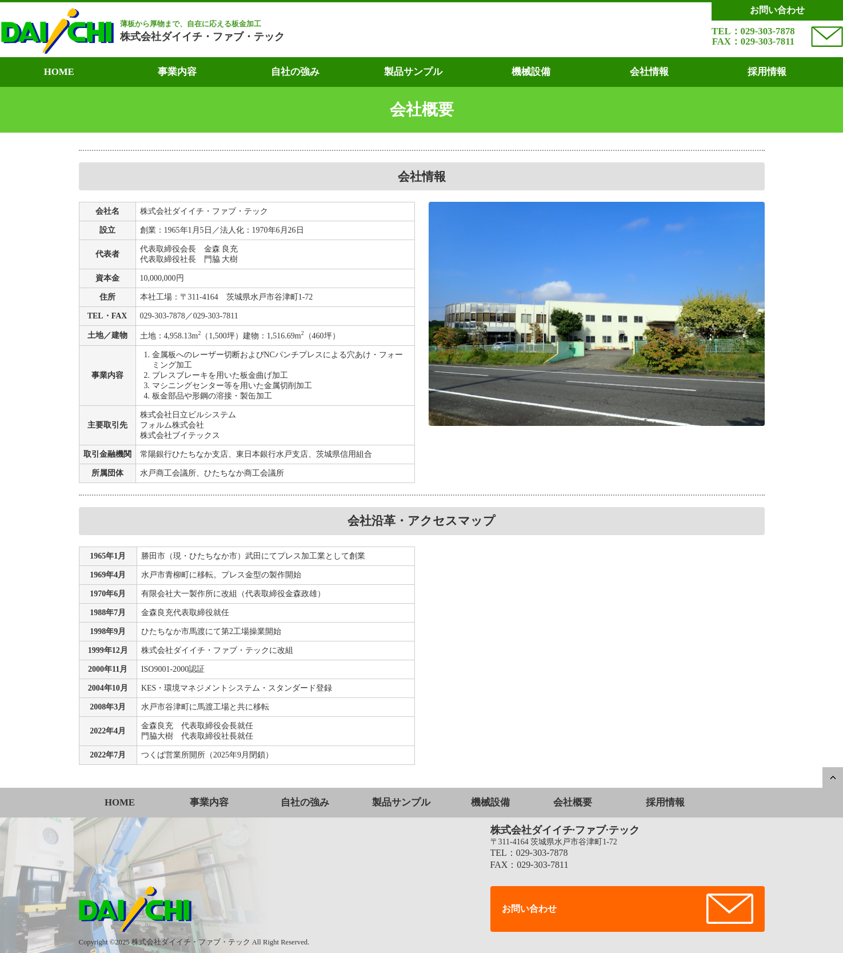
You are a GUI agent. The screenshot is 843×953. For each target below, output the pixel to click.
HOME (59, 71)
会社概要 (572, 802)
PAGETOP (832, 777)
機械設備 (531, 71)
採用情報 (767, 71)
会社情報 (649, 71)
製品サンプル (413, 71)
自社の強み (295, 71)
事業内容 (177, 71)
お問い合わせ (529, 909)
